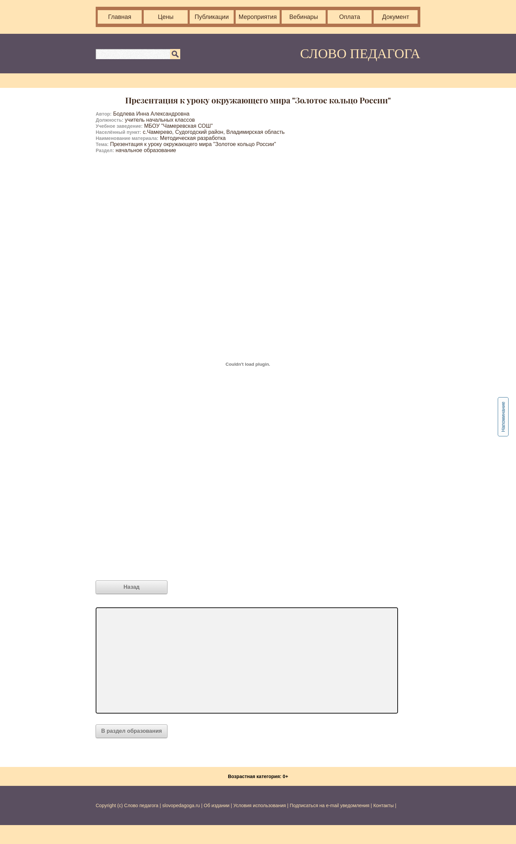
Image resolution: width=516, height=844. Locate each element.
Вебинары (303, 17)
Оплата (349, 17)
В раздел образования (131, 731)
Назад (131, 587)
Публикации (212, 17)
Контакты (383, 805)
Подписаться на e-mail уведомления (330, 805)
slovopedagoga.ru (181, 805)
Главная (120, 17)
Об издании (217, 805)
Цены (165, 17)
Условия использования (259, 805)
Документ (395, 17)
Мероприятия (258, 17)
